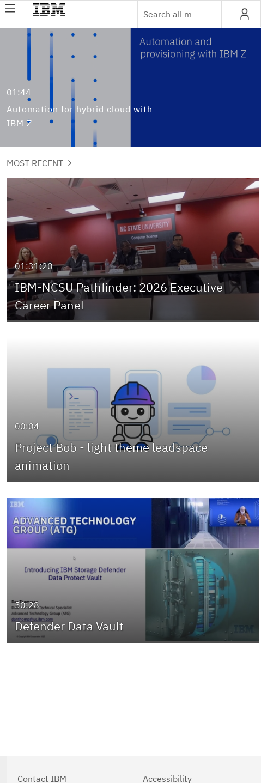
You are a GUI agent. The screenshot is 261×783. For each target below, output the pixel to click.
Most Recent (39, 162)
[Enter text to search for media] (168, 14)
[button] (244, 14)
